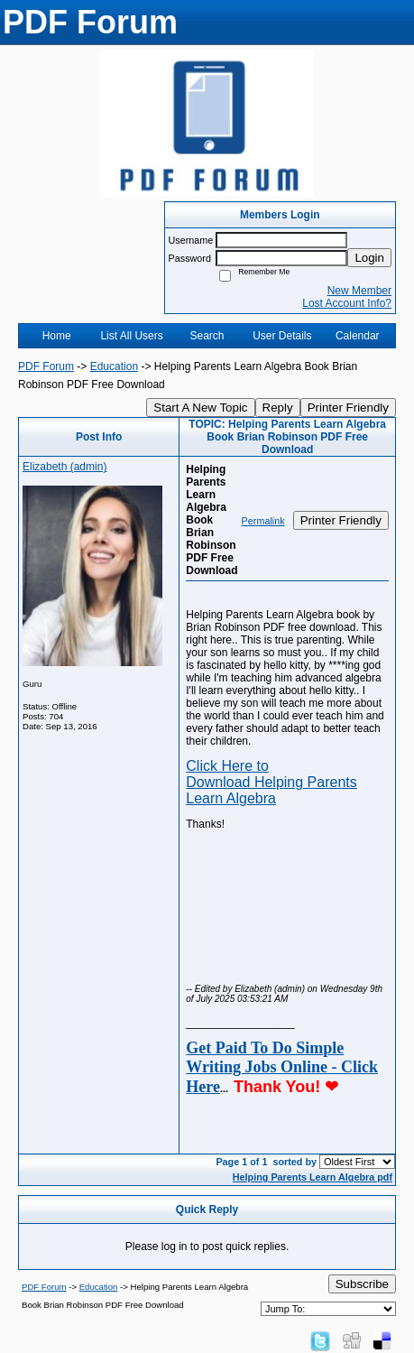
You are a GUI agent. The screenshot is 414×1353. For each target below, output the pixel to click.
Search (206, 335)
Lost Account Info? (346, 303)
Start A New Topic (200, 407)
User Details (282, 335)
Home (56, 335)
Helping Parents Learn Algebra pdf (312, 1177)
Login (369, 257)
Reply (277, 407)
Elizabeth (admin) (64, 466)
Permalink (263, 520)
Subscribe (362, 1284)
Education (114, 366)
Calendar (358, 335)
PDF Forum (46, 366)
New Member (359, 290)
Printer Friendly (348, 407)
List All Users (131, 335)
